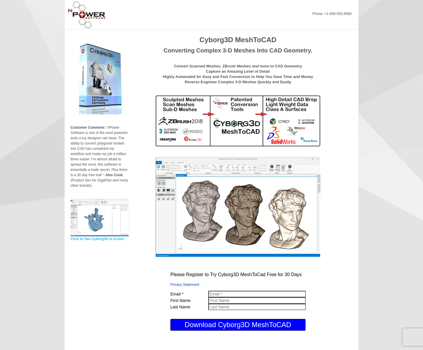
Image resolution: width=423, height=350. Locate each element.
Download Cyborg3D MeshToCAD (238, 325)
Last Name (180, 307)
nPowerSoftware (89, 14)
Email (176, 294)
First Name (180, 300)
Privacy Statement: (185, 285)
